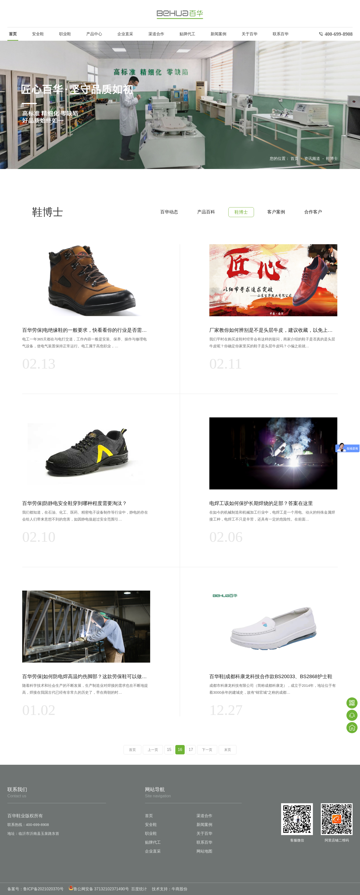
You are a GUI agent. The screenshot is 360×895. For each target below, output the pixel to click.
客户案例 (276, 211)
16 (180, 749)
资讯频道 (312, 158)
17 (191, 749)
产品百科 (206, 211)
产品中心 (94, 34)
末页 (227, 750)
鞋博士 (332, 158)
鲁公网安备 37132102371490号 (99, 889)
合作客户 (313, 211)
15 (169, 749)
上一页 (153, 750)
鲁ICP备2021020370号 (43, 889)
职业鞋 (65, 34)
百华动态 (169, 211)
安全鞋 (38, 34)
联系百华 (280, 34)
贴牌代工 (187, 34)
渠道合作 (156, 34)
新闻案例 (218, 34)
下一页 (207, 750)
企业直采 (125, 34)
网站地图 (204, 851)
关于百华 (249, 34)
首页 (13, 34)
